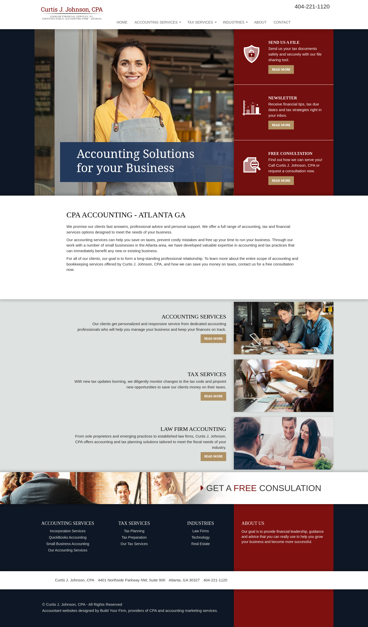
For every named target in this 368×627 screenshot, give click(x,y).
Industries (235, 22)
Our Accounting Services (67, 550)
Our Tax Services (134, 544)
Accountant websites (59, 610)
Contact (282, 22)
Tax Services (202, 22)
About (260, 22)
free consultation (280, 264)
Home (122, 22)
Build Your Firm (113, 610)
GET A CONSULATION (261, 488)
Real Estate (200, 544)
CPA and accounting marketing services (183, 610)
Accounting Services (158, 22)
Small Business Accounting (67, 544)
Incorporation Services (67, 531)
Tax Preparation (134, 537)
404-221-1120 (312, 6)
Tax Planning (134, 531)
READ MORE (281, 69)
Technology (201, 537)
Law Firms (200, 531)
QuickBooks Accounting (67, 537)
